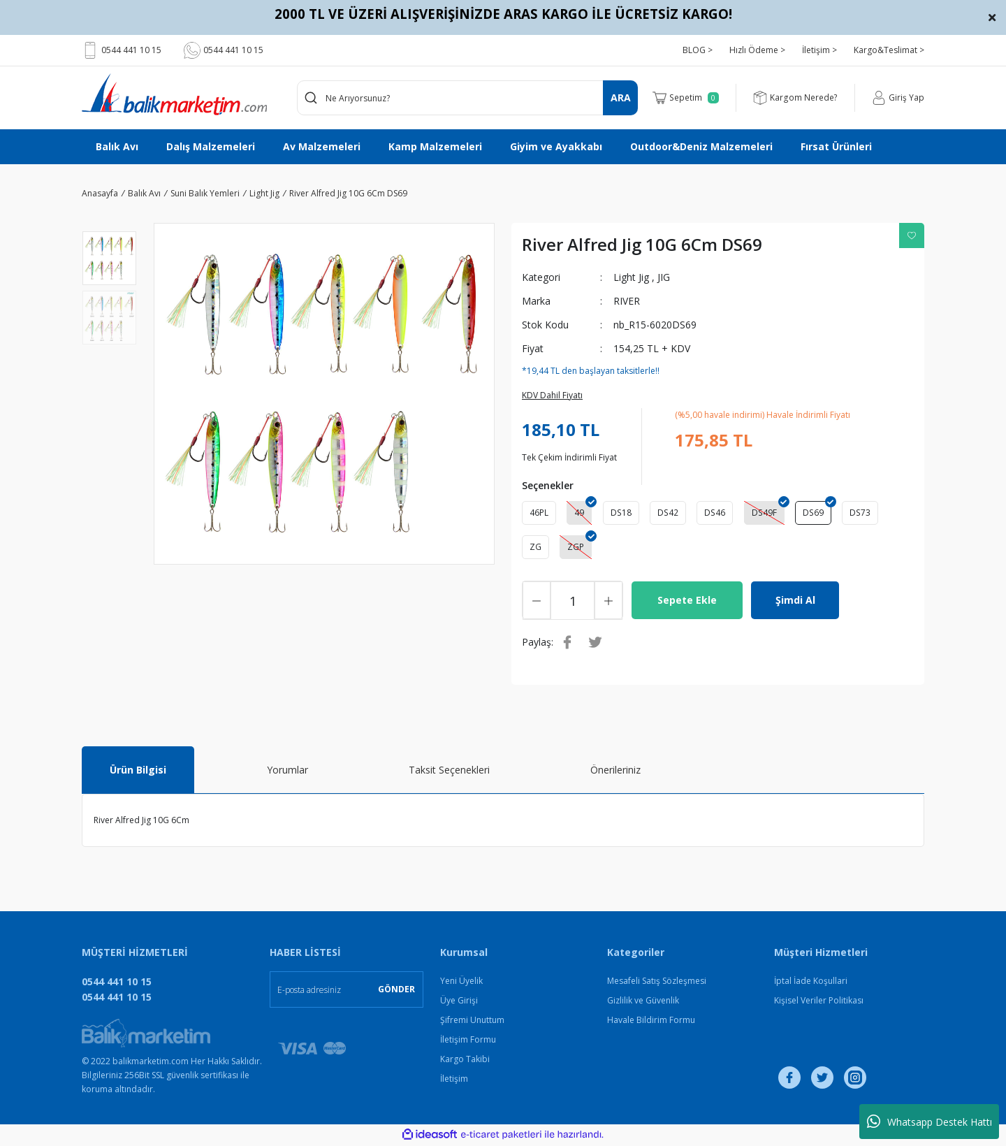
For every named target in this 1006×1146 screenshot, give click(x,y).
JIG (663, 277)
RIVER (626, 300)
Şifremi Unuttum (472, 1021)
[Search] (468, 97)
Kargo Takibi (465, 1060)
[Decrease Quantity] (537, 602)
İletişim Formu (468, 1041)
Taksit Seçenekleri (449, 771)
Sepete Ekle (687, 601)
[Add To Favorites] (911, 235)
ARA (621, 97)
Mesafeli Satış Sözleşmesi (656, 982)
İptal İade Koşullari (810, 982)
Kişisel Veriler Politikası (818, 1002)
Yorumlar (287, 771)
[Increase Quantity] (608, 602)
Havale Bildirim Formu (651, 1021)
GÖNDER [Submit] (396, 990)
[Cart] (687, 98)
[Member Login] (898, 98)
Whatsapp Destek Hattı (929, 1121)
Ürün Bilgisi (138, 771)
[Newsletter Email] (346, 991)
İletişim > (819, 50)
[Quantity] (573, 602)
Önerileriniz (615, 771)
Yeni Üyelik (461, 982)
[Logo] (174, 94)
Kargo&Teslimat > (889, 50)
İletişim (454, 1080)
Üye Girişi (459, 1002)
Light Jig (631, 277)
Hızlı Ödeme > (757, 50)
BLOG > (698, 50)
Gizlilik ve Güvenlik (643, 1002)
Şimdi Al (795, 601)
